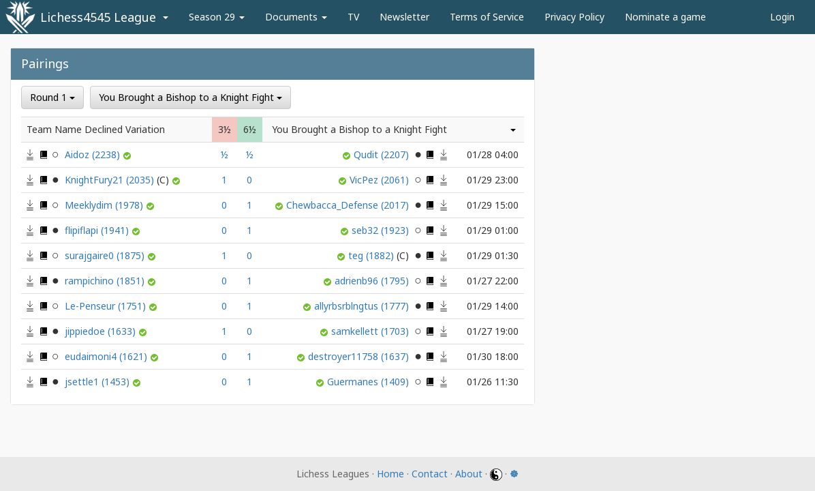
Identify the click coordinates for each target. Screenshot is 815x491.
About (468, 473)
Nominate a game (665, 16)
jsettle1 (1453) (98, 381)
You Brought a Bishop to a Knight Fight (190, 97)
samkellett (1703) (371, 331)
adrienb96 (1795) (373, 280)
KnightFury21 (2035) (118, 179)
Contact (430, 473)
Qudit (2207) (383, 154)
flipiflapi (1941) (98, 230)
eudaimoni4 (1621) (107, 356)
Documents (296, 16)
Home (390, 473)
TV (353, 16)
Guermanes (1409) (369, 381)
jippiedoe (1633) (101, 331)
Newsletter (404, 16)
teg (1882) (380, 255)
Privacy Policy (574, 16)
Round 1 (52, 97)
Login (782, 16)
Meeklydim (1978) (105, 204)
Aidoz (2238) (94, 154)
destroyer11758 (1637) (360, 356)
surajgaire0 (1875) (106, 255)
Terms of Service (487, 16)
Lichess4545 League (98, 17)
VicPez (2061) (381, 179)
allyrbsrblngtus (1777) (363, 305)
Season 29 (217, 16)
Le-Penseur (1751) (107, 305)
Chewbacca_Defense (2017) (349, 204)
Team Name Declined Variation (96, 129)
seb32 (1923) (382, 230)
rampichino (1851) (106, 280)
